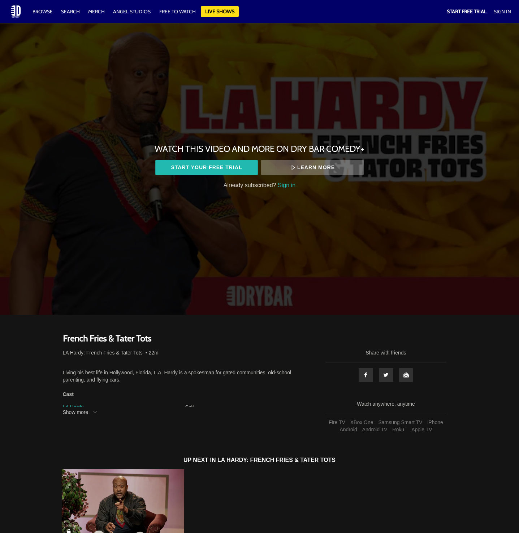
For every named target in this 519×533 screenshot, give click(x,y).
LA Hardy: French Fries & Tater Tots (103, 353)
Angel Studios (132, 11)
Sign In (502, 11)
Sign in (286, 185)
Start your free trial (206, 167)
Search (71, 11)
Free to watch (177, 11)
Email (406, 375)
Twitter (386, 375)
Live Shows (219, 11)
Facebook (365, 375)
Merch (96, 11)
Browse (43, 11)
